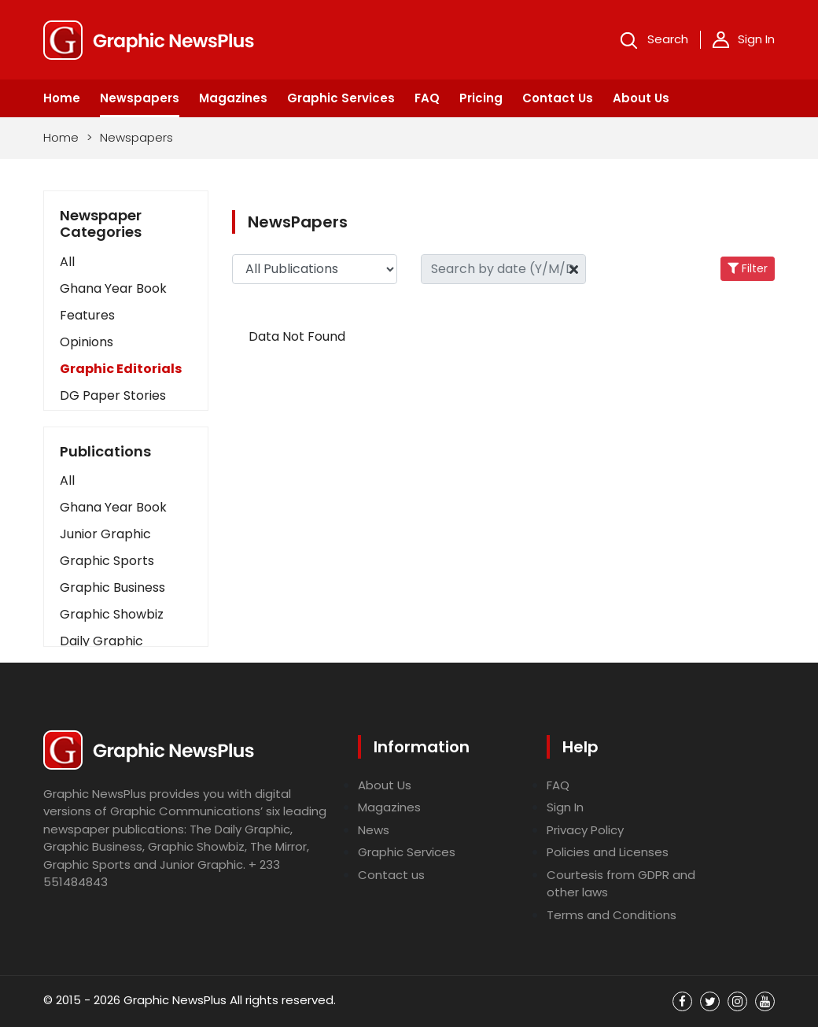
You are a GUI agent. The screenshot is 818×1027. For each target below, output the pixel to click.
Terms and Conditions (611, 915)
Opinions (86, 342)
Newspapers (139, 98)
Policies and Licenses (608, 852)
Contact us (391, 874)
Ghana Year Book (113, 288)
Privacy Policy (585, 830)
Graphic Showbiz (112, 614)
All (67, 262)
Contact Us (557, 98)
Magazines (233, 98)
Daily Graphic (101, 641)
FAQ (427, 98)
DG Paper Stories (113, 395)
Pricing (481, 98)
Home (61, 98)
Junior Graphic (105, 534)
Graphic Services (341, 98)
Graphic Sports (107, 561)
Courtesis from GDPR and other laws (621, 883)
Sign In (744, 39)
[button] (126, 480)
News (373, 830)
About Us (641, 98)
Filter (748, 268)
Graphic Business (112, 587)
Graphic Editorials (121, 369)
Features (87, 315)
